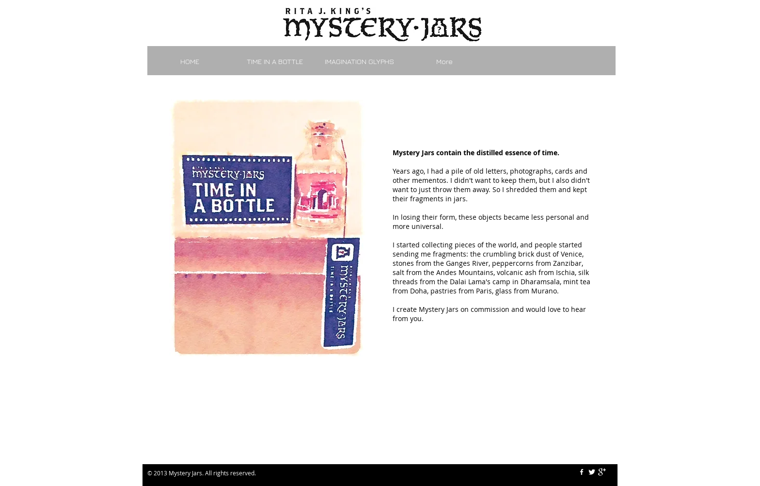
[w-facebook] (582, 472)
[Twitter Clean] (592, 472)
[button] (267, 227)
